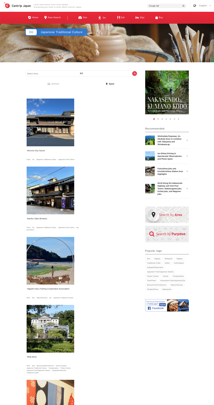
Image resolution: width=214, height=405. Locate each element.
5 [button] (171, 119)
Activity (165, 276)
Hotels (92, 275)
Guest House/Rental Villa (73, 277)
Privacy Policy (142, 365)
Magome (111, 202)
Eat (84, 147)
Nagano (47, 268)
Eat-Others (91, 147)
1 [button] (154, 119)
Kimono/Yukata (32, 204)
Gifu (104, 202)
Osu (148, 259)
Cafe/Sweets (53, 341)
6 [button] (175, 119)
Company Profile (76, 365)
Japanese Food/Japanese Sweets (39, 211)
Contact (160, 365)
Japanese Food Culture (35, 147)
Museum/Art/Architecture (45, 202)
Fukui (29, 145)
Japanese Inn (87, 280)
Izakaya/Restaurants (34, 213)
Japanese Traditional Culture (47, 145)
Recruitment (97, 365)
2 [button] (158, 119)
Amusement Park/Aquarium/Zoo (172, 281)
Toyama (67, 268)
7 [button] (179, 119)
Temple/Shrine (152, 289)
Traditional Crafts (49, 213)
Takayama (168, 259)
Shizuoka (106, 268)
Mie (66, 337)
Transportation (54, 206)
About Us (57, 365)
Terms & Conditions (119, 365)
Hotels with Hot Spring (73, 280)
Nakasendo (119, 202)
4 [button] (167, 119)
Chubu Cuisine (32, 209)
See (109, 145)
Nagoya (73, 202)
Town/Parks (88, 204)
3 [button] (163, 119)
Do (34, 145)
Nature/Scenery (118, 145)
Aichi (104, 145)
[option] (167, 92)
